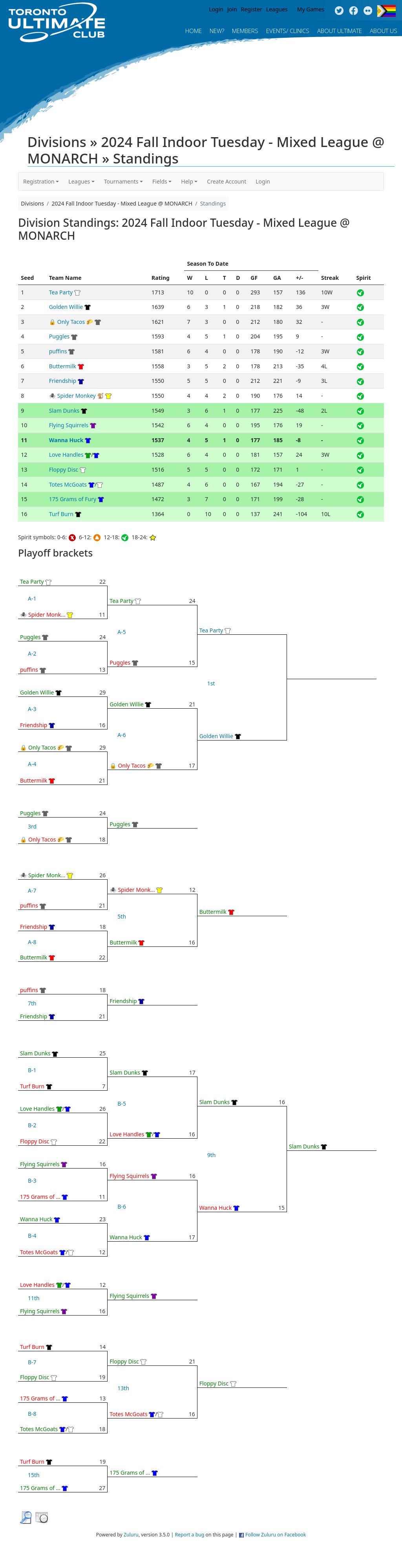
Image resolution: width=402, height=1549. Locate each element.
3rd (32, 826)
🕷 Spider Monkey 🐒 (76, 395)
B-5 (121, 1103)
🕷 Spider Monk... (42, 614)
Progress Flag (386, 11)
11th (34, 1298)
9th (211, 1155)
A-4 (32, 764)
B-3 (32, 1180)
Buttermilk (62, 366)
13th (123, 1388)
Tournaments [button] (121, 181)
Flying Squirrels (69, 425)
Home (193, 31)
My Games (310, 9)
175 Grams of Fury (72, 499)
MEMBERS (245, 31)
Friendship (62, 380)
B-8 (32, 1413)
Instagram (368, 11)
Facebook (353, 11)
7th (32, 1003)
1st (211, 683)
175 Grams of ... (40, 1196)
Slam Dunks (64, 410)
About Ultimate (339, 31)
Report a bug (189, 1534)
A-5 (121, 632)
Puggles (59, 336)
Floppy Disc (63, 469)
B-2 (32, 1125)
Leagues (277, 9)
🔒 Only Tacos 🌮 (71, 321)
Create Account (226, 181)
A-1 (32, 598)
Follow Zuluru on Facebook (275, 1534)
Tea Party (61, 292)
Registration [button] (39, 181)
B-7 (32, 1362)
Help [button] (187, 181)
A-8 (32, 942)
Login (216, 9)
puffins (58, 351)
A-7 (32, 890)
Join (232, 9)
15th (34, 1475)
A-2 (32, 653)
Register (251, 9)
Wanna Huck (66, 440)
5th (121, 916)
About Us (383, 31)
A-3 (32, 709)
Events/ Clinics (287, 31)
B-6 (121, 1206)
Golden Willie (66, 307)
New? (217, 31)
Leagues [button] (79, 181)
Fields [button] (159, 181)
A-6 (121, 735)
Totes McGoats (68, 484)
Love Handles (66, 454)
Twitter (339, 11)
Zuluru (131, 1534)
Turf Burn (61, 514)
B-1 (32, 1070)
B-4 (32, 1235)
